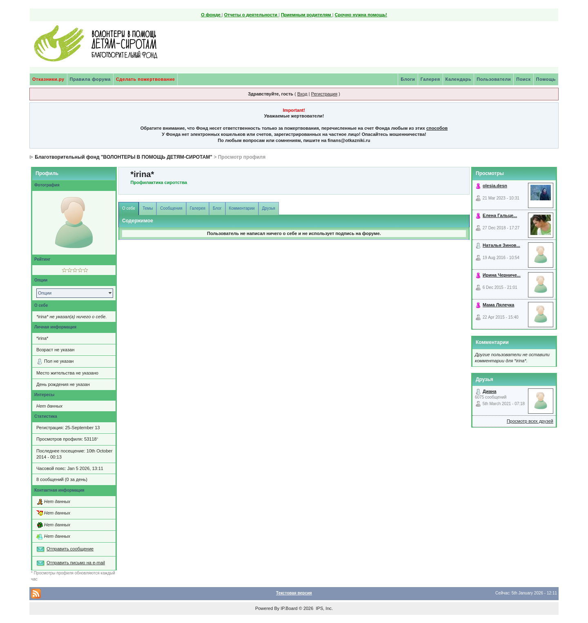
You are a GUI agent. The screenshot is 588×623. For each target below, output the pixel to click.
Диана (489, 391)
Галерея (430, 79)
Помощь (546, 79)
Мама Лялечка (498, 304)
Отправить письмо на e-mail (76, 562)
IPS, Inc (324, 608)
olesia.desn (495, 185)
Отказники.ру (48, 79)
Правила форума (90, 79)
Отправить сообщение (70, 548)
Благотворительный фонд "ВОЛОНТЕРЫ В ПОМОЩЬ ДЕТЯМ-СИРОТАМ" (123, 157)
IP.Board (289, 608)
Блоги (408, 79)
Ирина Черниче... (502, 275)
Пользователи (494, 79)
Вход (302, 93)
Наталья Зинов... (501, 245)
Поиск (523, 79)
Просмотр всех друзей (530, 421)
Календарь (458, 79)
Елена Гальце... (500, 215)
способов (437, 128)
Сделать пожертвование (145, 79)
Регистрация (324, 93)
